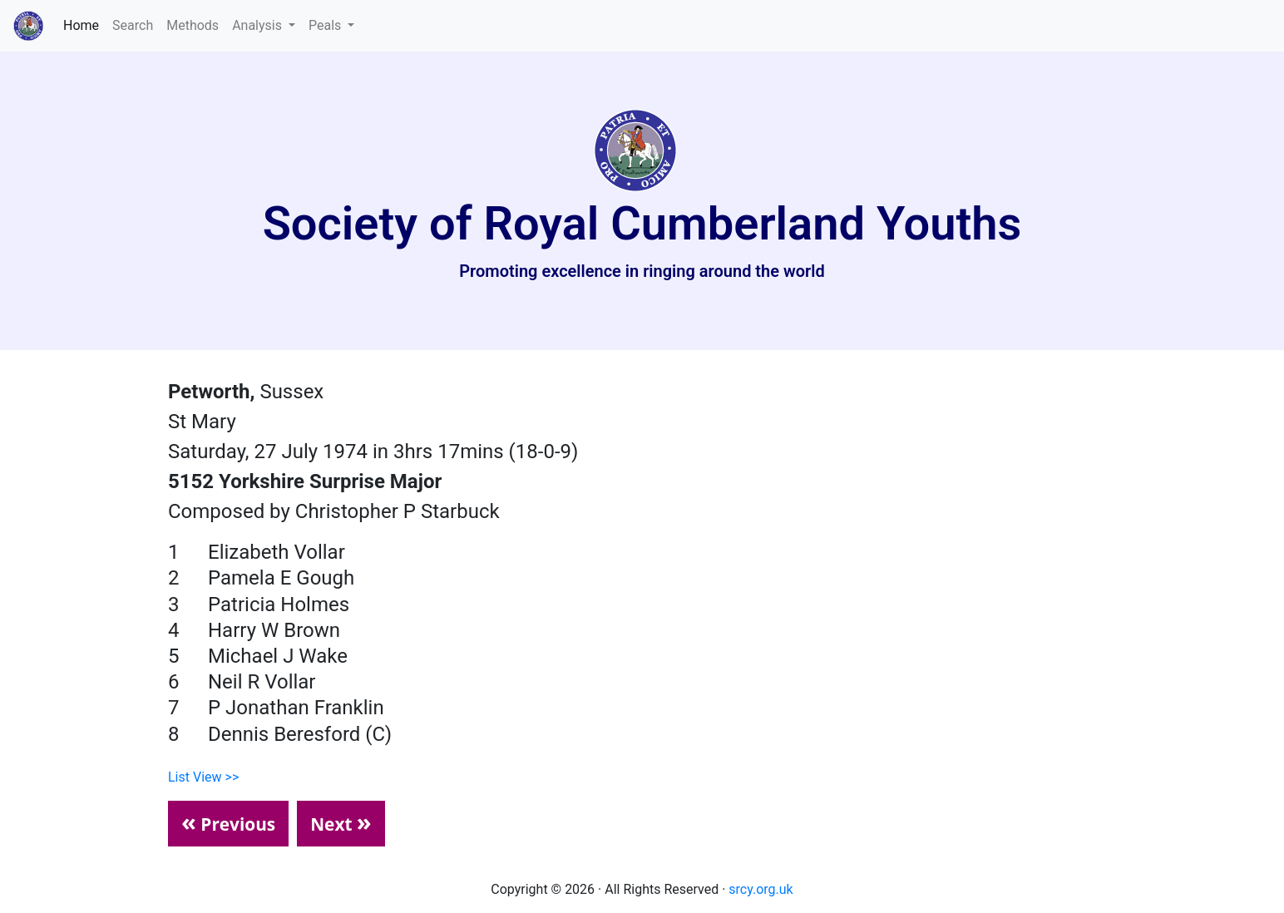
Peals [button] (326, 25)
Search (132, 25)
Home (84, 24)
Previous (228, 821)
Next (341, 821)
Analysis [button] (258, 25)
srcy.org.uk (760, 889)
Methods (192, 25)
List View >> (203, 777)
